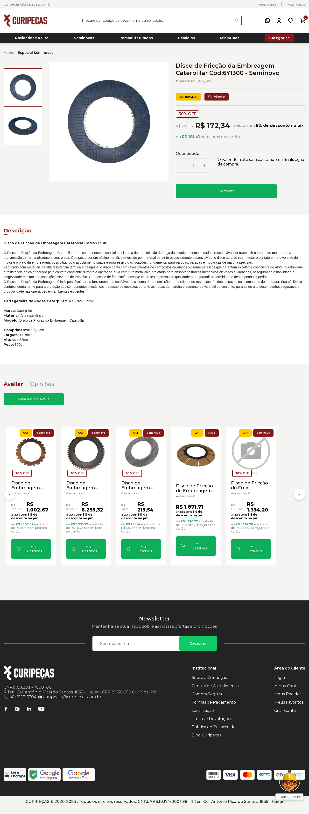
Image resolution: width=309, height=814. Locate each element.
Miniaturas (229, 39)
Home (9, 54)
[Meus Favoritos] (290, 20)
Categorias (279, 38)
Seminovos (84, 39)
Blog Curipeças (206, 741)
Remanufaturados (136, 39)
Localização (203, 717)
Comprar (226, 192)
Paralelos (186, 39)
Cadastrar (198, 650)
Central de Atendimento (215, 692)
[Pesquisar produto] (236, 20)
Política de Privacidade (214, 733)
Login (279, 684)
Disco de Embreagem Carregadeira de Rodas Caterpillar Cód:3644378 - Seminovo (40, 507)
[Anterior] (9, 499)
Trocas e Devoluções (212, 725)
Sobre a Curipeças (209, 684)
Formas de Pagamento (214, 708)
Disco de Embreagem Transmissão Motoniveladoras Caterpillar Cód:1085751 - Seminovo (189, 507)
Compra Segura (207, 700)
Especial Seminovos (36, 54)
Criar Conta (285, 717)
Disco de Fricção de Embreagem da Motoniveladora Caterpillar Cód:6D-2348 (265, 507)
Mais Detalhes (45, 556)
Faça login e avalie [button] (34, 400)
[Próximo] (299, 499)
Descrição (18, 232)
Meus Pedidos (296, 4)
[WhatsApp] (267, 20)
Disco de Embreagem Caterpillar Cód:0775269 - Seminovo (115, 507)
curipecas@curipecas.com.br (28, 4)
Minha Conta (267, 4)
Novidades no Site (32, 39)
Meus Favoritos (288, 708)
